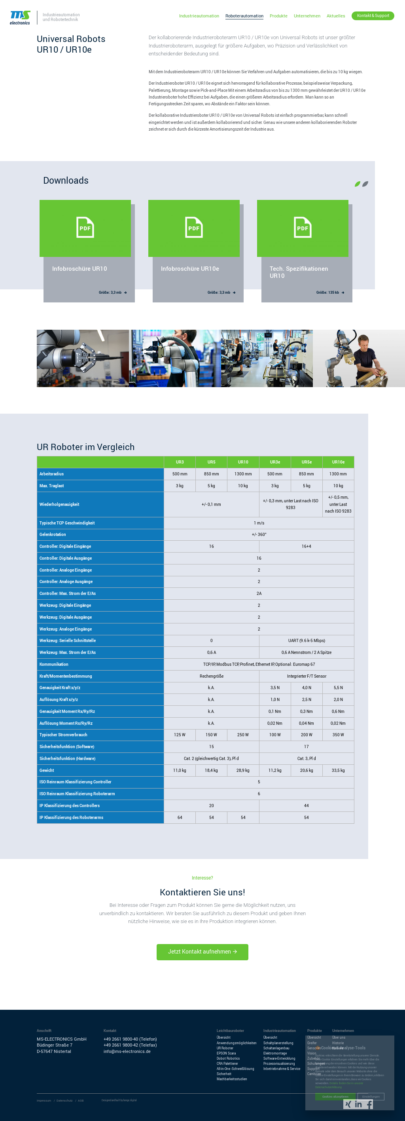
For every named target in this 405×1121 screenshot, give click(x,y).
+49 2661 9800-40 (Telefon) (130, 1039)
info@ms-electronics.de (127, 1051)
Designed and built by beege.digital (119, 1100)
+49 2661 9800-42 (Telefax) (130, 1045)
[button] (357, 184)
